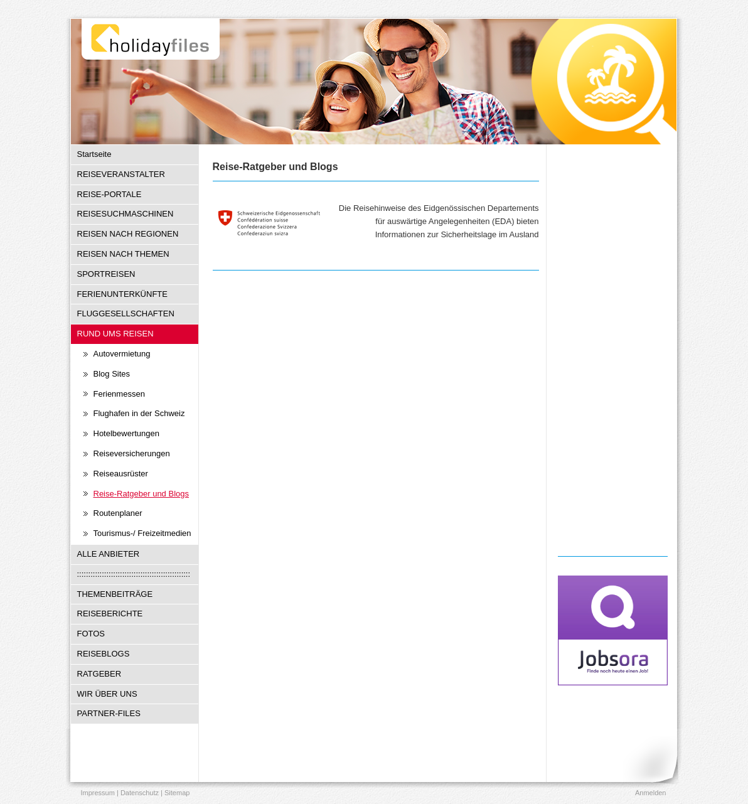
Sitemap (177, 792)
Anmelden (650, 792)
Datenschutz (139, 792)
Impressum (98, 792)
